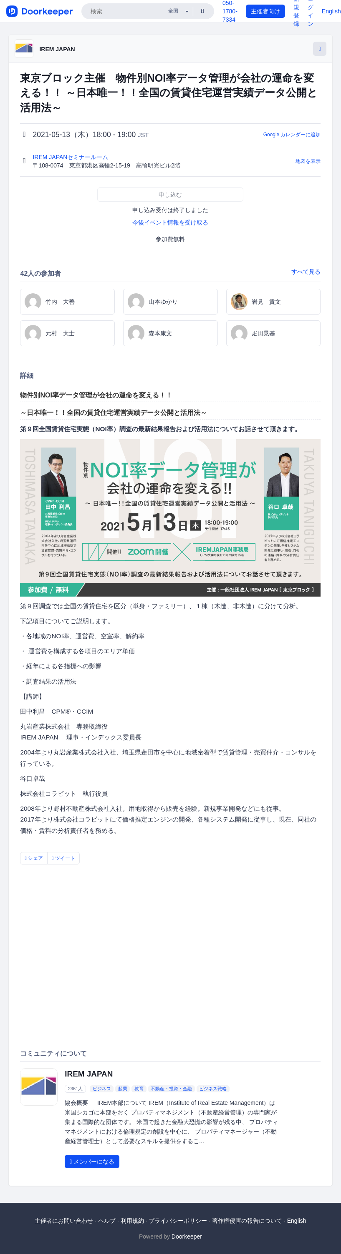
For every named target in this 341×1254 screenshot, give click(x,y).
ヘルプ (107, 1220)
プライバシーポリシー (178, 1220)
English (331, 11)
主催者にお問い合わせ (64, 1220)
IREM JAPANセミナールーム (71, 157)
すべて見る (306, 271)
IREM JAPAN (57, 49)
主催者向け (265, 11)
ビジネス (102, 1088)
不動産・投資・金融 (171, 1088)
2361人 (75, 1088)
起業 (122, 1088)
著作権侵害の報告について (247, 1220)
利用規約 (132, 1220)
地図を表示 (308, 161)
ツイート (63, 858)
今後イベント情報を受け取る (170, 222)
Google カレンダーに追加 (292, 134)
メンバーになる (92, 1161)
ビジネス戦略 (213, 1088)
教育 (139, 1088)
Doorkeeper (187, 1236)
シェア (34, 858)
